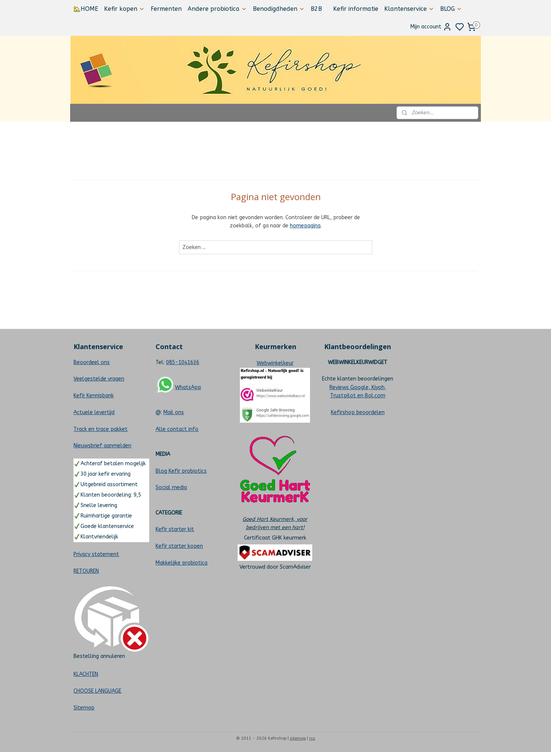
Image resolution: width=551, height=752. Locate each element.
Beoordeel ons (91, 362)
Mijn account (431, 26)
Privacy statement (96, 554)
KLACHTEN (85, 674)
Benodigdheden (279, 8)
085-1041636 (182, 362)
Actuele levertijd (94, 412)
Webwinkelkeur (275, 363)
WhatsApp (188, 387)
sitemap (298, 738)
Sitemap (83, 708)
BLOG (451, 8)
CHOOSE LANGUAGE (97, 691)
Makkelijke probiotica (181, 563)
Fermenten (166, 8)
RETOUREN (86, 571)
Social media (171, 487)
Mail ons (173, 412)
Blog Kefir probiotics (181, 471)
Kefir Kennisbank (93, 395)
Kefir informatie (355, 8)
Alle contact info (177, 429)
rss (312, 738)
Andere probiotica (217, 8)
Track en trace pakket (100, 429)
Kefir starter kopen (179, 546)
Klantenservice (409, 8)
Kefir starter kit (175, 529)
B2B (316, 8)
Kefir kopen (124, 8)
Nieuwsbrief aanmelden (102, 445)
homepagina (305, 226)
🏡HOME (85, 8)
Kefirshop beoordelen (358, 412)
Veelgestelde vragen (98, 379)
